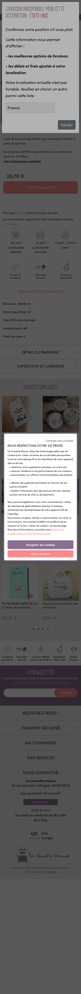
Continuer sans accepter (59, 440)
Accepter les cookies (40, 544)
